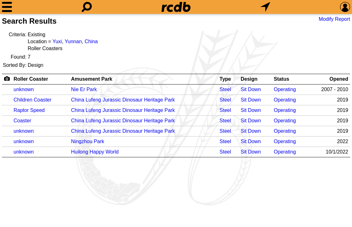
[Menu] (7, 7)
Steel (225, 89)
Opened (338, 79)
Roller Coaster (31, 79)
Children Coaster (32, 99)
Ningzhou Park (87, 141)
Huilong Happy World (95, 151)
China (91, 41)
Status (281, 79)
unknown (24, 89)
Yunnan (73, 41)
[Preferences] (345, 7)
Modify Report (334, 19)
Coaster (22, 120)
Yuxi (57, 41)
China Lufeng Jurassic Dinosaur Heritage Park (123, 99)
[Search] (87, 7)
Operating (285, 89)
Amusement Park (91, 79)
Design (249, 79)
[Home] (176, 7)
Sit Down (251, 89)
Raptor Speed (29, 110)
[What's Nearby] (265, 7)
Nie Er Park (84, 89)
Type (225, 79)
